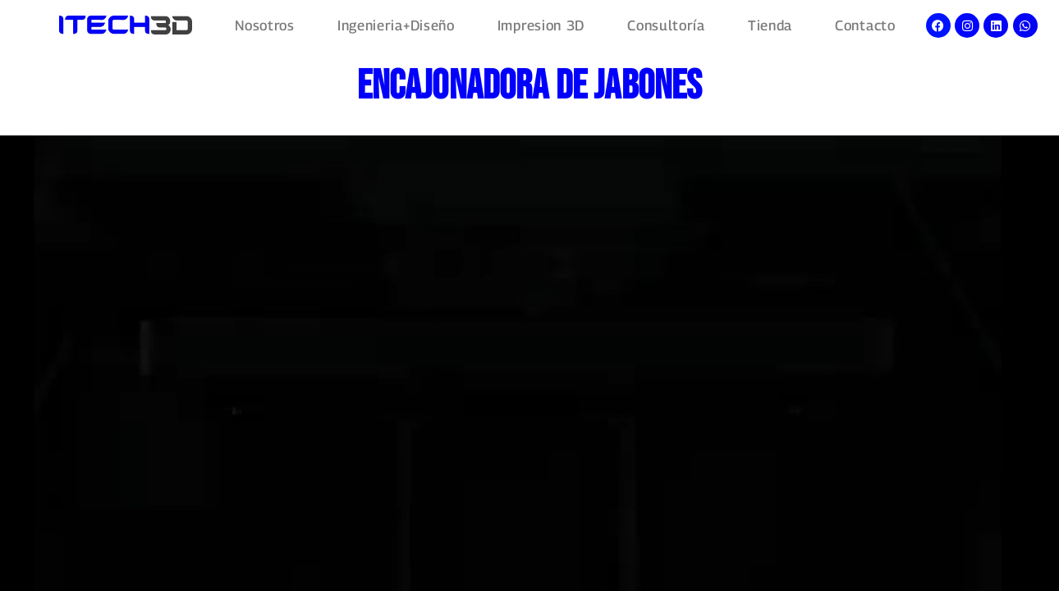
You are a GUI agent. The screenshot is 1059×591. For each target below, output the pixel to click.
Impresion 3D (541, 26)
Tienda (770, 26)
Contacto (865, 26)
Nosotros (265, 26)
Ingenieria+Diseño (396, 26)
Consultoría (666, 26)
